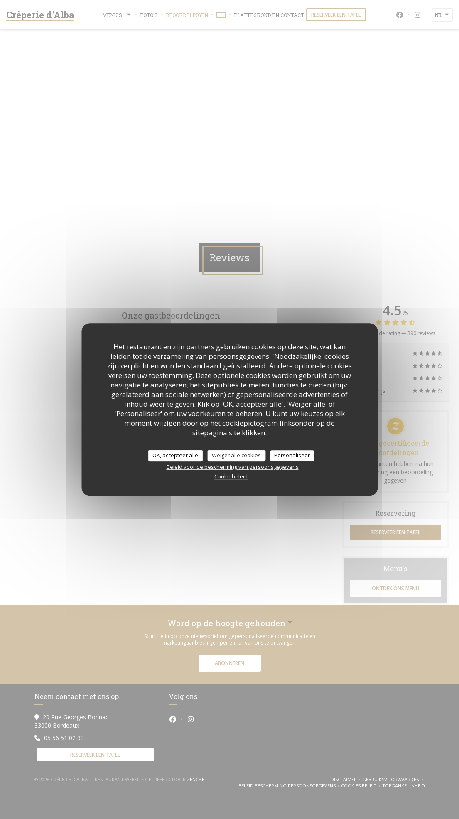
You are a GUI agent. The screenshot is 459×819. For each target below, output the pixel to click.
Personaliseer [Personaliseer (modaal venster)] (292, 455)
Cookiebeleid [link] (231, 476)
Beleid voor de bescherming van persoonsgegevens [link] (233, 467)
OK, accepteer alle (175, 455)
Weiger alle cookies (236, 455)
